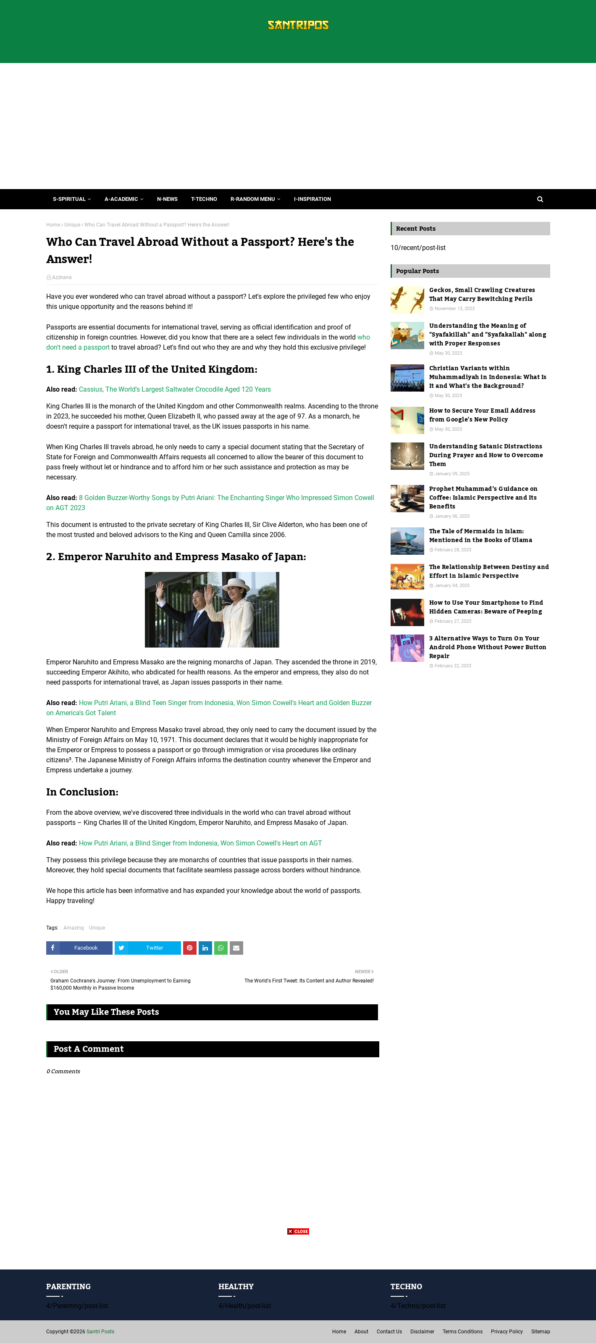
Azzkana (62, 277)
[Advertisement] (298, 126)
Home (53, 225)
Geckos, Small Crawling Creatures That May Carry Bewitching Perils (482, 295)
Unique (72, 225)
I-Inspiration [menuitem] (312, 199)
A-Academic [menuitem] (121, 199)
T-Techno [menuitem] (204, 199)
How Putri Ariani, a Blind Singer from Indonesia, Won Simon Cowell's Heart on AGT (200, 843)
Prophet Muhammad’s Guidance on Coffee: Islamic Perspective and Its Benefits (483, 498)
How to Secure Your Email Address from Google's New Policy (482, 415)
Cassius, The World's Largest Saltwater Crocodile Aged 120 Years (175, 389)
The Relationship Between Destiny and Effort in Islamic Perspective (489, 572)
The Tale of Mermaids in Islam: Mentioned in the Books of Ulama (481, 536)
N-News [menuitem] (167, 199)
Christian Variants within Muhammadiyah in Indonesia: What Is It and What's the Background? (488, 377)
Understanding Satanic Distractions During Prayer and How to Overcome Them (486, 455)
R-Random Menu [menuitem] (253, 199)
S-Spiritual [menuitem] (69, 199)
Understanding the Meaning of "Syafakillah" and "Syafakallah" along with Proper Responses (488, 335)
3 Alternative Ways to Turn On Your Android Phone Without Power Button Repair (488, 648)
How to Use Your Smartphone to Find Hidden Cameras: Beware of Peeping (486, 607)
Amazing (73, 928)
